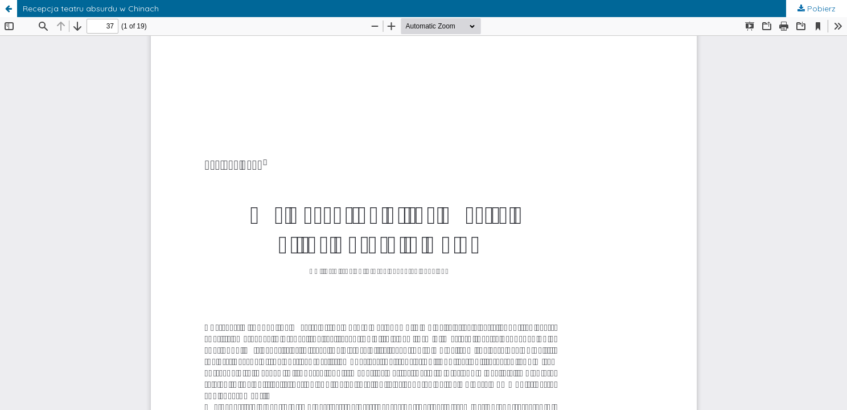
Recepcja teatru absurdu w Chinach (91, 8)
